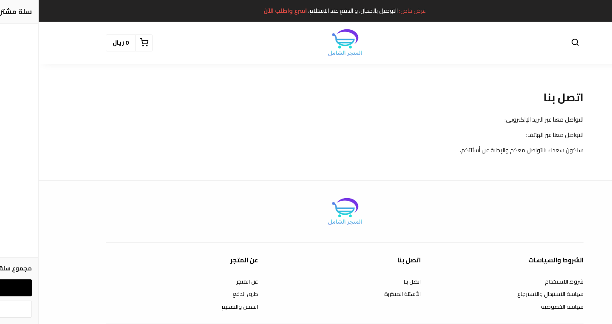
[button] (536, 42)
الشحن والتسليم (201, 307)
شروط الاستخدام (525, 282)
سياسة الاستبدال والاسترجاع (512, 294)
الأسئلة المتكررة (364, 294)
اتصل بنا (373, 282)
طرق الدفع (206, 294)
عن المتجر (208, 282)
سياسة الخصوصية (523, 307)
